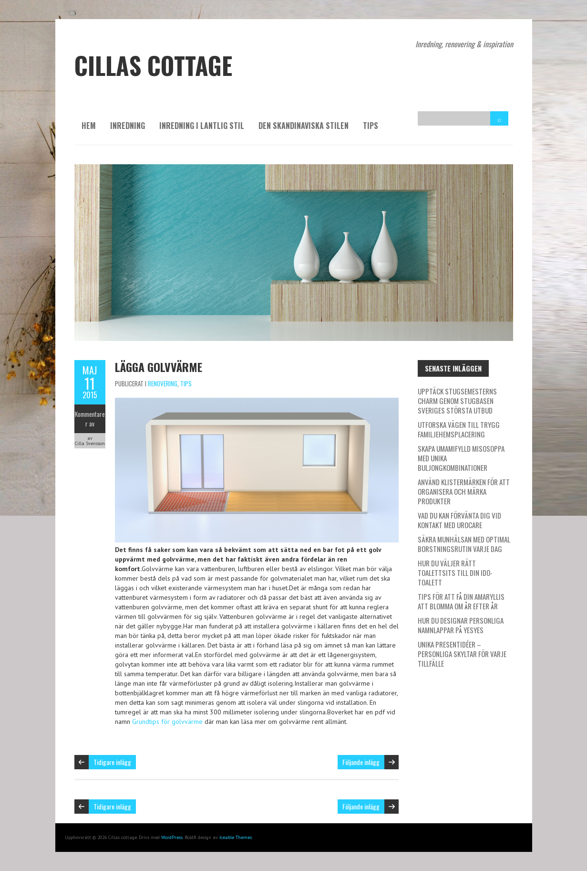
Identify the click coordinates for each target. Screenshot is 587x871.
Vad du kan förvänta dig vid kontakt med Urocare (459, 520)
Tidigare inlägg (112, 762)
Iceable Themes (235, 837)
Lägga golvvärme (158, 366)
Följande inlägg (361, 762)
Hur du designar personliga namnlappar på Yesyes (461, 625)
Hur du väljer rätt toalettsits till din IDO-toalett (455, 572)
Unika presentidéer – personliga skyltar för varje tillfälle (462, 654)
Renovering (162, 383)
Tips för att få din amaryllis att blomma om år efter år (461, 601)
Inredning (127, 125)
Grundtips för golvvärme (167, 721)
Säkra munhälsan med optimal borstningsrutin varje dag (464, 544)
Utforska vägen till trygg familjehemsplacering (459, 429)
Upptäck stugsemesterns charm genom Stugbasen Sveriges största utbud (457, 400)
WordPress (172, 837)
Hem (89, 125)
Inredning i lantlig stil (201, 125)
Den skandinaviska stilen (303, 125)
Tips (370, 125)
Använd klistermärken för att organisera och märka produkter (464, 491)
